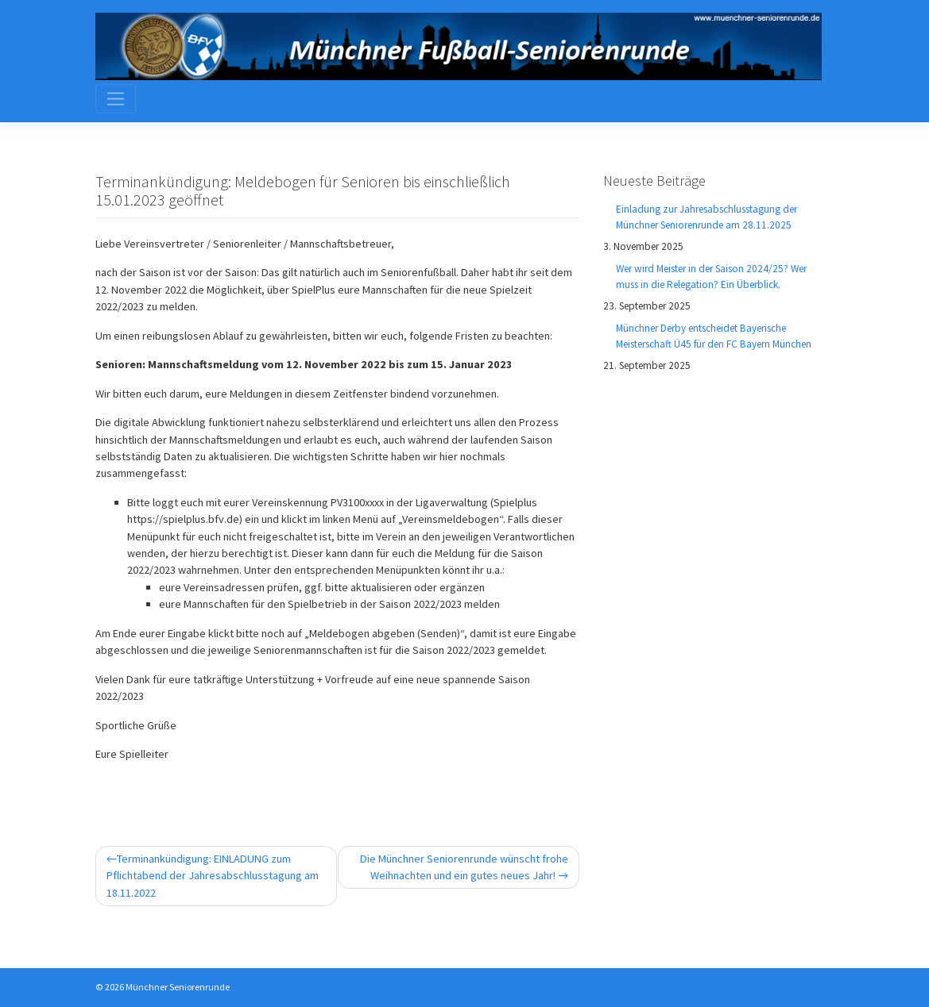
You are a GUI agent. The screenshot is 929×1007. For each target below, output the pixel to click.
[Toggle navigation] (116, 98)
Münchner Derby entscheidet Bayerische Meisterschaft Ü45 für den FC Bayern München (713, 336)
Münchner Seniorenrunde (178, 987)
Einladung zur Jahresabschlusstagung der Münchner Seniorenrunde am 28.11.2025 (706, 217)
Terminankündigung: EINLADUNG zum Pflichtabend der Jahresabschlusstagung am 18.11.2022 (212, 875)
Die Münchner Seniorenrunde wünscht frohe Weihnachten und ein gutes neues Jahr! (464, 866)
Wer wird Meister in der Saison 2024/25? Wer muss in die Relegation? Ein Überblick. (711, 276)
